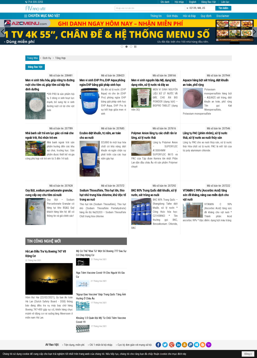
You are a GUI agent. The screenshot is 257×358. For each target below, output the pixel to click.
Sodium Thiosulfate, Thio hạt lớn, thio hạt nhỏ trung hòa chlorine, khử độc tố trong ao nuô (103, 195)
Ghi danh (165, 2)
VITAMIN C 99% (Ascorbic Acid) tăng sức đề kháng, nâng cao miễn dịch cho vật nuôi (206, 195)
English (192, 2)
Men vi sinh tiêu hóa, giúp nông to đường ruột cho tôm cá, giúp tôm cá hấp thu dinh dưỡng (49, 84)
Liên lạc (225, 2)
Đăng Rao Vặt (208, 2)
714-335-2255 (35, 2)
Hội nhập (179, 2)
